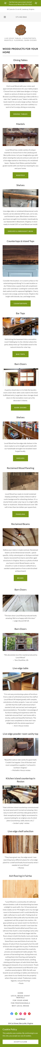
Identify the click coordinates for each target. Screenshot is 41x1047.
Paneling (20, 514)
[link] (21, 30)
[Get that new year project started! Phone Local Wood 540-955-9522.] (20, 3)
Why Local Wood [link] (20, 1006)
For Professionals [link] (20, 1003)
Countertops (20, 303)
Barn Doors (20, 407)
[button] (5, 17)
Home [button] (20, 993)
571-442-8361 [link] (21, 17)
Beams (20, 578)
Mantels (20, 175)
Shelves (20, 458)
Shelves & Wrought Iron (20, 231)
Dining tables (20, 114)
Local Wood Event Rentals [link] (20, 996)
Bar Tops (20, 354)
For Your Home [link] (20, 1000)
